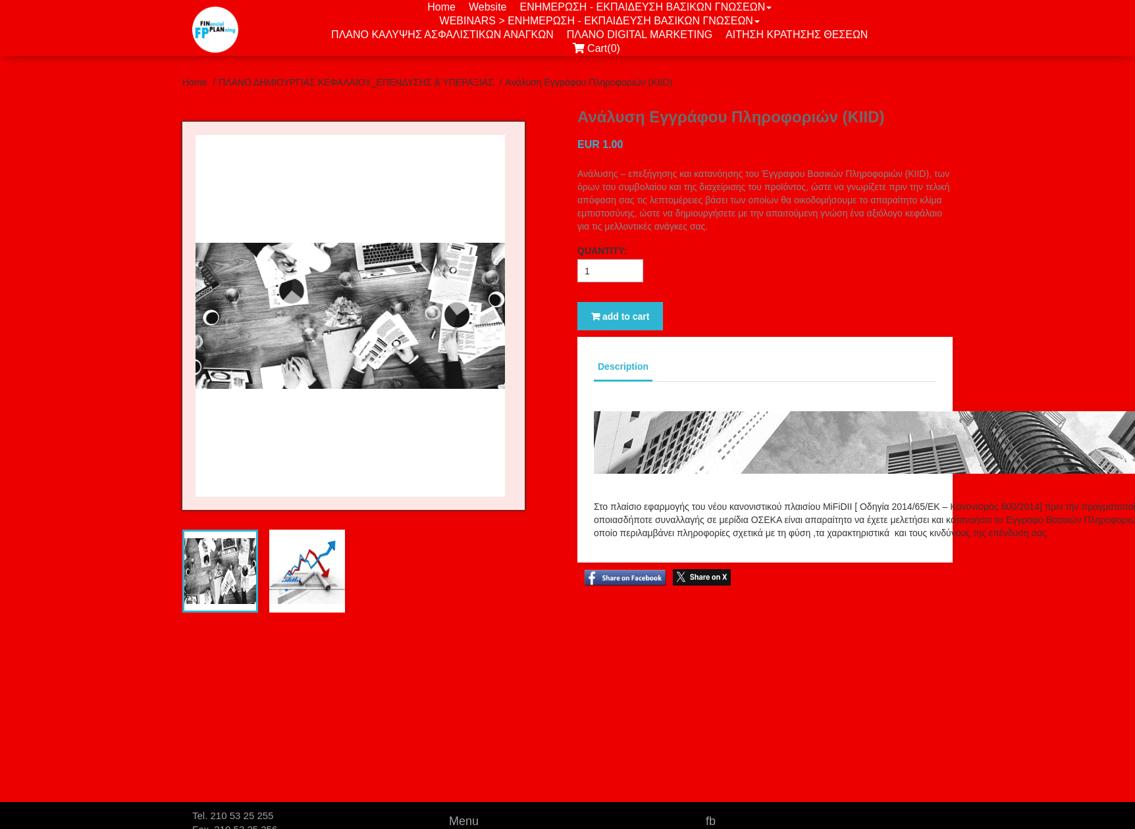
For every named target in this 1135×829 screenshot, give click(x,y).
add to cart (620, 316)
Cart (600, 48)
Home (441, 7)
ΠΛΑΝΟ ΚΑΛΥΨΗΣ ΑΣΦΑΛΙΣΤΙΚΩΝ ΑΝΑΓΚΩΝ (442, 34)
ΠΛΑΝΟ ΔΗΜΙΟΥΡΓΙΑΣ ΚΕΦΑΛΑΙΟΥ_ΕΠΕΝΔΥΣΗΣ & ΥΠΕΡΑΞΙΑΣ (357, 82)
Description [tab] (623, 366)
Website (488, 7)
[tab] (220, 571)
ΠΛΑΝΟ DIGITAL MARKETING (639, 34)
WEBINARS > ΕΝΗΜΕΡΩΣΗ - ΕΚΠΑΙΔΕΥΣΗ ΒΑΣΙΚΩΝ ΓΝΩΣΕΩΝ (600, 20)
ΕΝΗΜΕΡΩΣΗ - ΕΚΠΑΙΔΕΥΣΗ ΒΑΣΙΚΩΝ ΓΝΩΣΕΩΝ (645, 7)
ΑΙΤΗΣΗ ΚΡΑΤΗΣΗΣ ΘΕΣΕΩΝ (797, 34)
